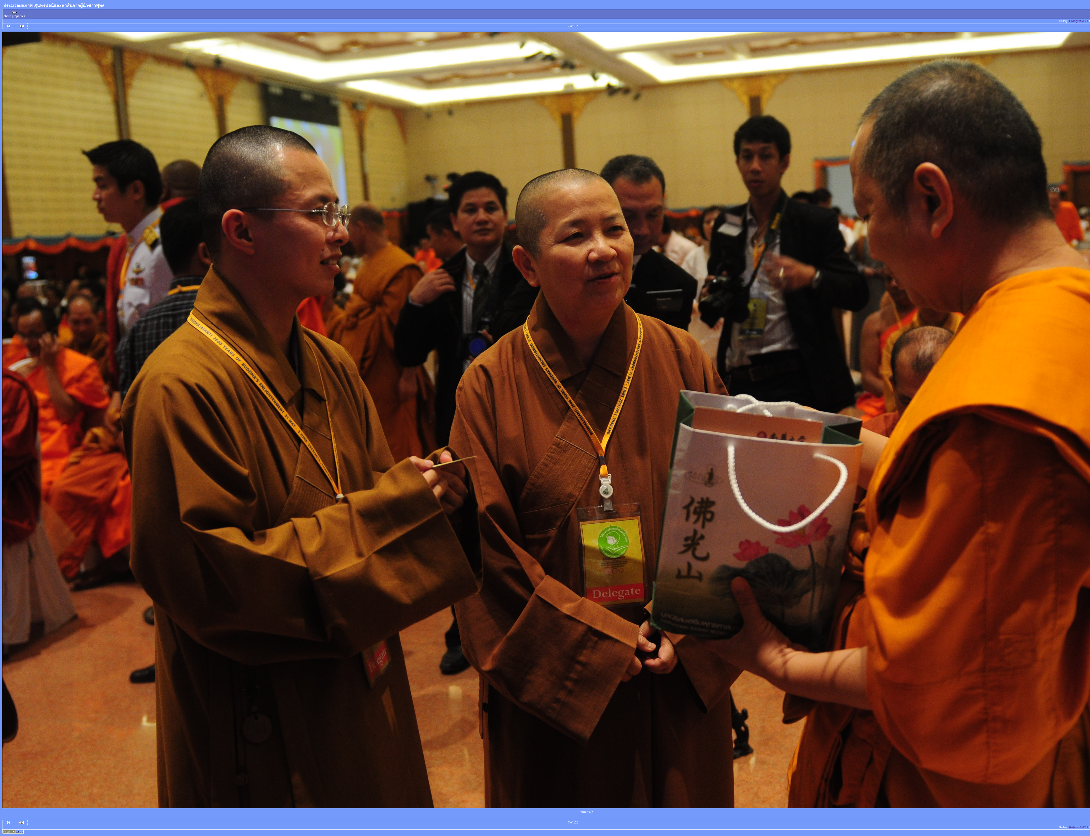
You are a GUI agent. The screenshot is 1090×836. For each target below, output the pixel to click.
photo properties (14, 14)
